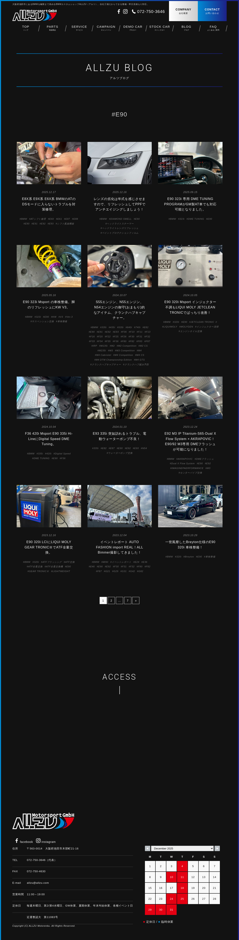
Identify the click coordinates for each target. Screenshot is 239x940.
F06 (124, 332)
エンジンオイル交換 (191, 331)
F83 (140, 341)
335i (104, 327)
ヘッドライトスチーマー (120, 223)
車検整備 (62, 321)
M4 (140, 350)
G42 (132, 571)
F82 (132, 341)
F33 (92, 341)
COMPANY (183, 11)
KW (54, 317)
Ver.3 (69, 317)
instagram (46, 841)
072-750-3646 (151, 11)
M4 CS (140, 355)
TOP (25, 28)
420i (49, 453)
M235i (102, 350)
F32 (148, 336)
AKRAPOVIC (185, 459)
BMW (24, 219)
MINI (105, 562)
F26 (124, 336)
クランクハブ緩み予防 (137, 364)
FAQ (213, 28)
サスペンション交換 (43, 321)
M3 (111, 350)
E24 (137, 562)
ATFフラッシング (52, 562)
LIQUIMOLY (170, 326)
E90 (27, 223)
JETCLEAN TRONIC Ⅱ (204, 322)
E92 (43, 223)
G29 (116, 571)
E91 (35, 223)
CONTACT (212, 11)
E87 (67, 219)
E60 (51, 219)
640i (129, 327)
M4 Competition (124, 355)
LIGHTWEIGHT (61, 571)
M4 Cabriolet (103, 355)
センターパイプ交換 (191, 472)
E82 (146, 327)
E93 (51, 223)
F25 (116, 336)
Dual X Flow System (183, 463)
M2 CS (144, 346)
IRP (95, 346)
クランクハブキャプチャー (106, 364)
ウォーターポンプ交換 (120, 453)
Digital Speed (63, 453)
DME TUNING (196, 219)
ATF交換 (70, 562)
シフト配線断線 (65, 223)
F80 (124, 341)
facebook (23, 841)
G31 (124, 571)
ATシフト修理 (38, 219)
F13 (148, 332)
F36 (116, 341)
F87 (148, 341)
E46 (92, 566)
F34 (100, 341)
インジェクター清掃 (208, 326)
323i (182, 219)
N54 (144, 448)
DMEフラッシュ (205, 459)
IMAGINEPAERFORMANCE (188, 468)
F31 (140, 336)
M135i (104, 346)
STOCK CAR (159, 28)
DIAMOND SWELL (121, 219)
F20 (100, 336)
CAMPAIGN (106, 28)
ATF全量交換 (35, 566)
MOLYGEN (187, 326)
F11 (140, 332)
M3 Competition (126, 350)
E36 (145, 562)
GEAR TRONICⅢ (39, 571)
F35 (108, 341)
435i (112, 327)
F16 (92, 336)
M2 (113, 346)
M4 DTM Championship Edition (114, 360)
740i (137, 327)
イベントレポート (121, 562)
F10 (132, 332)
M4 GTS (140, 360)
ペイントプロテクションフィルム (120, 233)
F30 (132, 336)
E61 (59, 219)
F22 (108, 336)
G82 (141, 571)
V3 (61, 317)
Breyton (189, 556)
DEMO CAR (133, 28)
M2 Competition (127, 346)
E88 (75, 219)
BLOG (186, 28)
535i (121, 327)
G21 (107, 571)
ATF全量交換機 (54, 566)
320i (176, 322)
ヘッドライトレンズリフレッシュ (120, 228)
